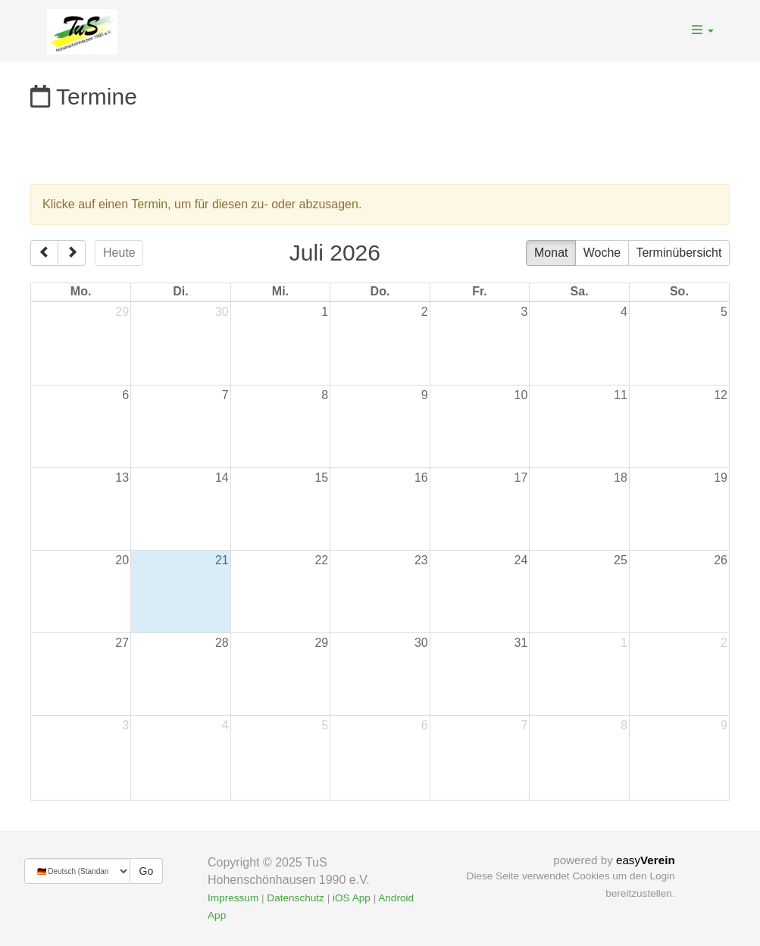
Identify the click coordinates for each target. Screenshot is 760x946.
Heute (119, 252)
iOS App (352, 898)
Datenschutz (295, 898)
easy (645, 860)
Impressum (233, 898)
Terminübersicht (678, 252)
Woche (602, 252)
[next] (72, 253)
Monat (551, 252)
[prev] (44, 253)
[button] (702, 30)
